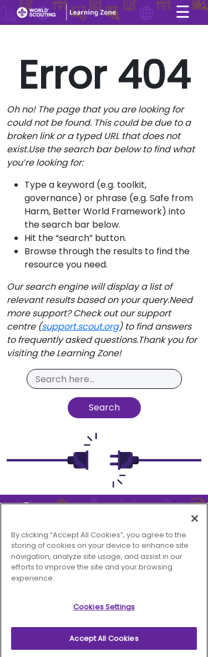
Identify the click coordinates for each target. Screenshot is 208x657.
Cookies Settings (104, 610)
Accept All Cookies (103, 642)
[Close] (194, 521)
